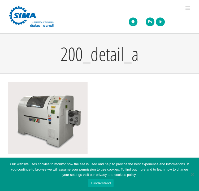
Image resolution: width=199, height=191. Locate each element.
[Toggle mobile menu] (188, 8)
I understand (101, 183)
